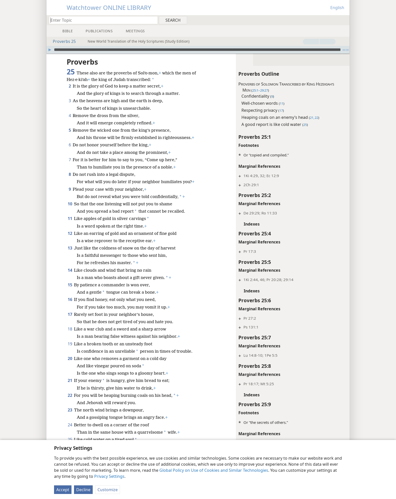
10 (70, 204)
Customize (107, 489)
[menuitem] (343, 20)
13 (70, 248)
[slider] (197, 49)
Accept (62, 489)
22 (70, 395)
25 (70, 439)
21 (70, 380)
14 (70, 270)
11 (70, 218)
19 (70, 344)
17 (70, 314)
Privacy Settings (109, 476)
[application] (198, 49)
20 (70, 358)
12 (70, 233)
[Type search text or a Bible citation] (101, 20)
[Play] (50, 50)
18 (70, 329)
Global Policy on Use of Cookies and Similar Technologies (213, 470)
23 (70, 410)
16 (70, 299)
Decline (83, 489)
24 (70, 425)
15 (70, 285)
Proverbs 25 (62, 41)
